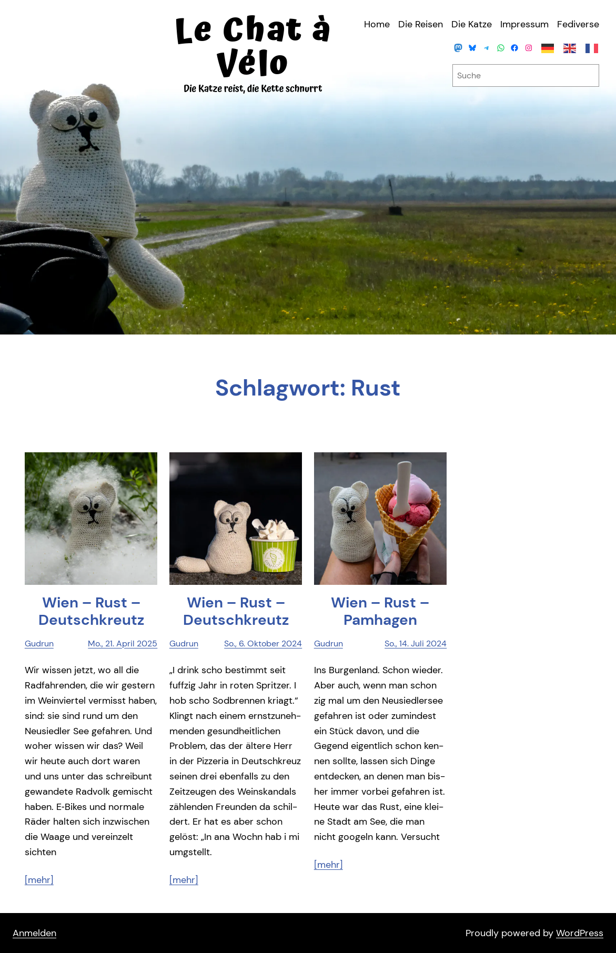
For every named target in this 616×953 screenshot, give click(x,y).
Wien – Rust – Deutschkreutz (91, 611)
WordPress (579, 933)
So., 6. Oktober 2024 (263, 643)
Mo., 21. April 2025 (122, 643)
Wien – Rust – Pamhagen (380, 611)
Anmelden (34, 933)
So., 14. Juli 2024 (416, 643)
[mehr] (39, 880)
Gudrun (39, 643)
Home (377, 24)
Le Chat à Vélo (253, 48)
